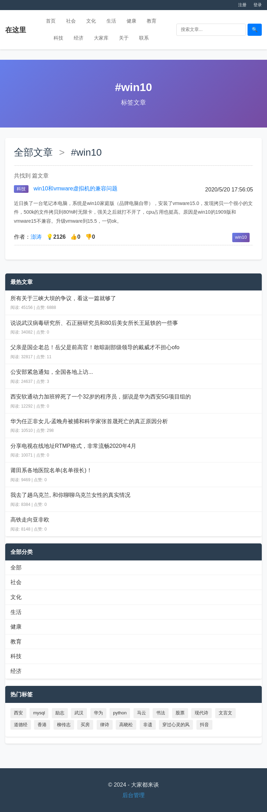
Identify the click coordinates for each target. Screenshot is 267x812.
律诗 (104, 724)
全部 (16, 568)
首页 (51, 21)
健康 (131, 21)
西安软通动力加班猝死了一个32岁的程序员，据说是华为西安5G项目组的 (100, 397)
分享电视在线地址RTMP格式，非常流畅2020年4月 (73, 446)
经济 (78, 38)
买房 (85, 724)
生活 (111, 21)
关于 (124, 38)
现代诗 (201, 712)
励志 (59, 712)
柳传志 (64, 724)
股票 (180, 712)
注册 (242, 4)
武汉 (78, 712)
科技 (58, 38)
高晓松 (126, 724)
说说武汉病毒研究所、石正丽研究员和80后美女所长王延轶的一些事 (94, 323)
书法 (160, 712)
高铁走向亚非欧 (29, 520)
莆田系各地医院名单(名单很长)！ (51, 470)
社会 (71, 21)
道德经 (20, 724)
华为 (98, 712)
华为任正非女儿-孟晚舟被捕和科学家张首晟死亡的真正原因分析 (89, 421)
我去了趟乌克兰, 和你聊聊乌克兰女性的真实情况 (70, 495)
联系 (144, 38)
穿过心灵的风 (175, 724)
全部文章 (33, 152)
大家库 (101, 38)
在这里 (15, 30)
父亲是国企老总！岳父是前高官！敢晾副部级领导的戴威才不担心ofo (94, 347)
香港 (42, 724)
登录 (257, 4)
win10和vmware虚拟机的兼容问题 (75, 188)
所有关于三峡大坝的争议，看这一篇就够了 (63, 298)
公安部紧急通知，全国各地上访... (51, 372)
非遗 (147, 724)
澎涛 (36, 237)
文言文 (225, 712)
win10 (241, 237)
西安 (18, 712)
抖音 (204, 724)
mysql (39, 712)
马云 (141, 712)
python (120, 712)
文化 (91, 21)
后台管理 (133, 795)
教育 (151, 21)
